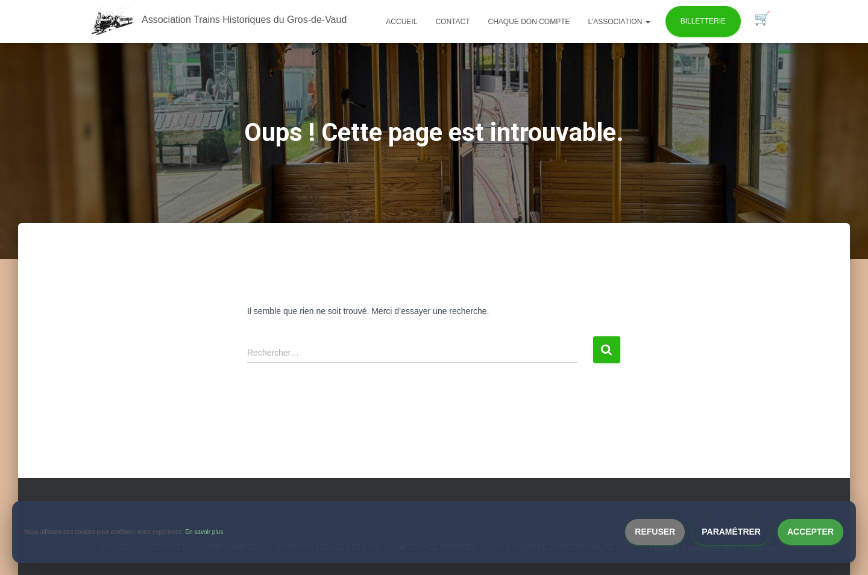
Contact (452, 21)
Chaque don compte (529, 21)
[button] (647, 21)
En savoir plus (204, 532)
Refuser (655, 531)
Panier (762, 18)
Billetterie (703, 21)
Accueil (401, 21)
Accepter (810, 531)
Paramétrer (731, 531)
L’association (619, 21)
